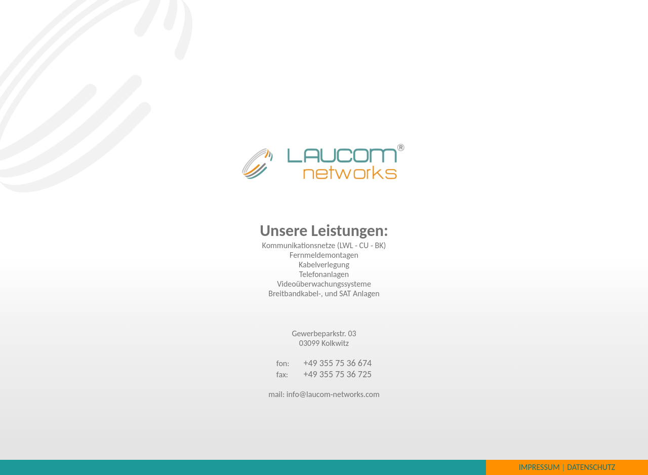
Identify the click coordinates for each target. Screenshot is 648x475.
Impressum (539, 467)
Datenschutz (591, 467)
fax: (282, 374)
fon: (283, 363)
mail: (277, 394)
